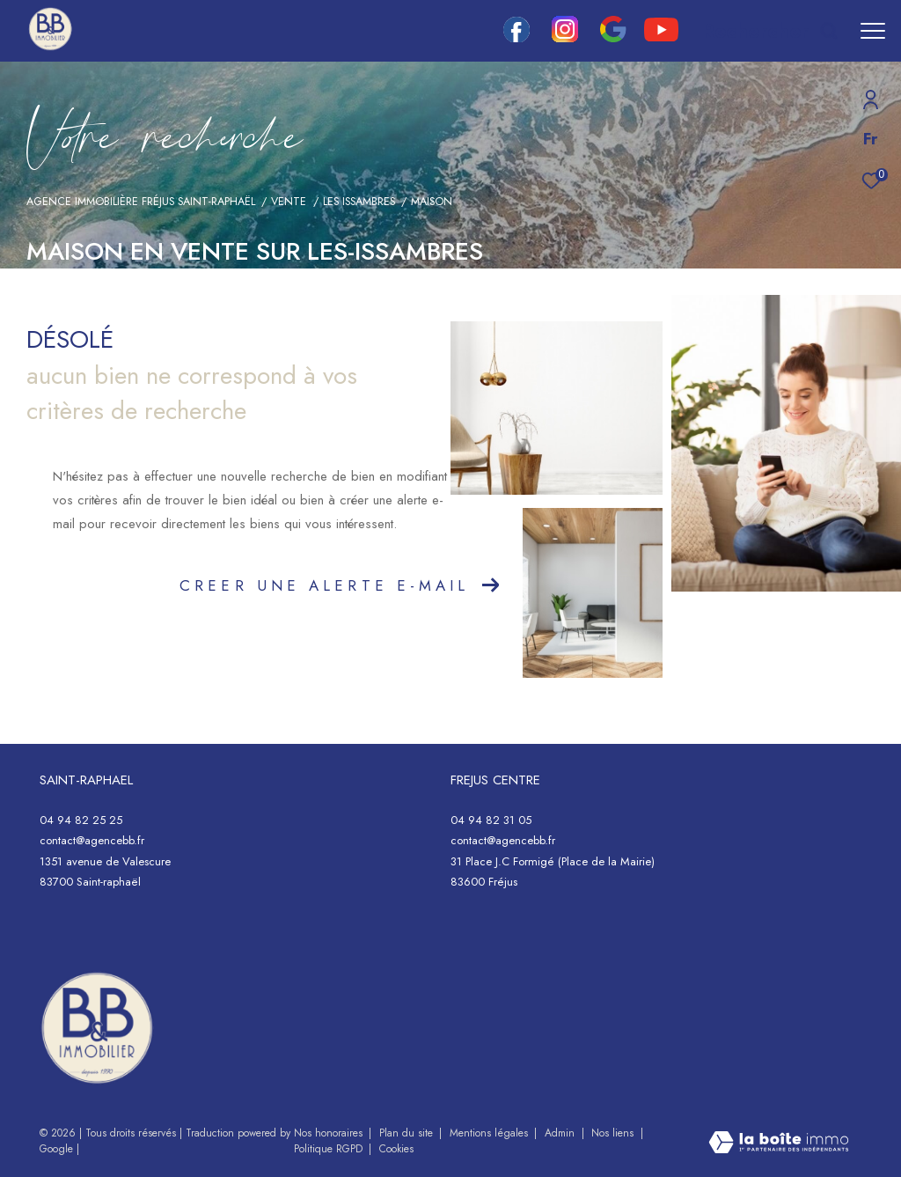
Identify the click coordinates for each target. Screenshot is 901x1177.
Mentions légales (490, 1133)
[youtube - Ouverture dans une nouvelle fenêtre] (661, 37)
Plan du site (407, 1133)
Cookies (396, 1150)
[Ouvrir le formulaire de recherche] (770, 31)
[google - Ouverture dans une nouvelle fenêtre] (613, 38)
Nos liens (614, 1133)
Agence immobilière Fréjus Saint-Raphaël (140, 202)
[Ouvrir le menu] (873, 31)
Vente (288, 202)
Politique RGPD (328, 1149)
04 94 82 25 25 (81, 820)
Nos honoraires (330, 1133)
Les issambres (359, 202)
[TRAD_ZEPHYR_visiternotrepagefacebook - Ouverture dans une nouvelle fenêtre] (516, 38)
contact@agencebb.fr (92, 840)
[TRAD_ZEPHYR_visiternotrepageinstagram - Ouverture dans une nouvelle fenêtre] (565, 38)
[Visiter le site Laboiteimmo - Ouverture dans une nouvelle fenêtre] (778, 1144)
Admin (561, 1133)
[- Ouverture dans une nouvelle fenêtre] (97, 1028)
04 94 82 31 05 (490, 820)
